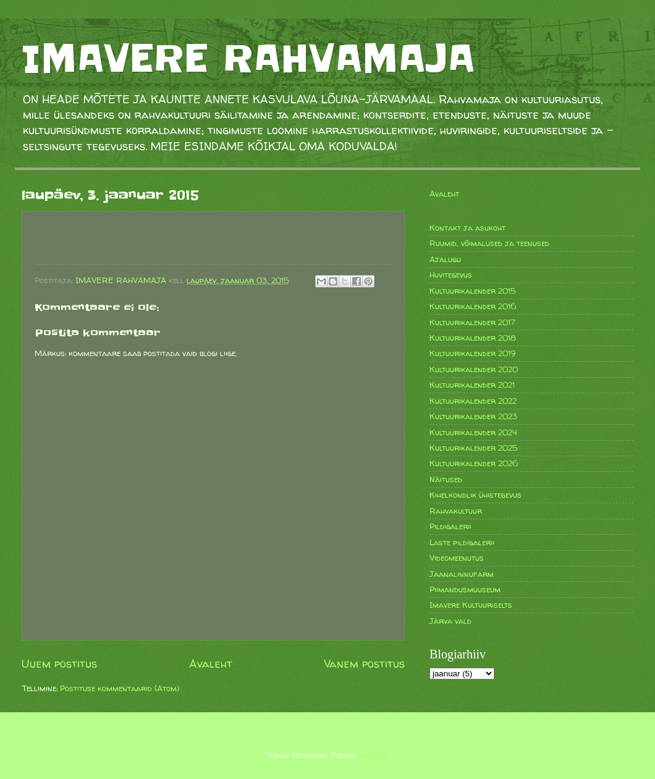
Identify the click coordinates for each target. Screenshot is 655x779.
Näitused (445, 479)
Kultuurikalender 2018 (472, 337)
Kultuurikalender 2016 (472, 306)
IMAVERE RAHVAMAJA (248, 59)
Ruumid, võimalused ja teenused (489, 243)
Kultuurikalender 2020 (473, 369)
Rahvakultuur (455, 510)
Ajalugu (445, 259)
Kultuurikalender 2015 (472, 290)
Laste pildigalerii (461, 542)
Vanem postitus (364, 663)
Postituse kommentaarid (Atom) (119, 688)
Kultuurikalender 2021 (472, 384)
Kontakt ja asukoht (467, 227)
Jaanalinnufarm (461, 573)
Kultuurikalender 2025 (473, 447)
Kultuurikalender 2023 (473, 416)
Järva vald (450, 620)
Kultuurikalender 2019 (472, 353)
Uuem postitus (59, 663)
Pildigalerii (450, 526)
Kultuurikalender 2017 (472, 322)
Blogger (373, 754)
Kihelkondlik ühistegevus (475, 494)
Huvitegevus (450, 274)
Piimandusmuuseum (465, 589)
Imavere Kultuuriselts (470, 604)
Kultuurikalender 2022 (473, 400)
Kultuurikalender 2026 (473, 463)
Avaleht (210, 663)
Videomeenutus (456, 557)
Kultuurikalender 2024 (473, 432)
